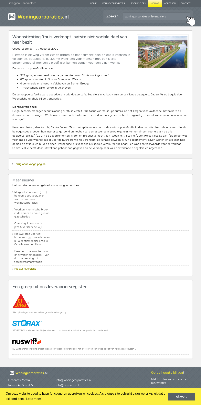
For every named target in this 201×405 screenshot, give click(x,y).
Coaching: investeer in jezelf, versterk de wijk (28, 225)
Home (93, 3)
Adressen (170, 3)
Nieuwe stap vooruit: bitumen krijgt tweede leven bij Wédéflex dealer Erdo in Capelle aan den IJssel (32, 239)
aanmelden (30, 3)
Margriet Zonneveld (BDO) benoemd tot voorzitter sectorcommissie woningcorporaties (31, 197)
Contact (185, 3)
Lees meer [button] (33, 398)
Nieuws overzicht (25, 269)
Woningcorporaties (113, 3)
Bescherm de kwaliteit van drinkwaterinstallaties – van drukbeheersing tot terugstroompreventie (31, 257)
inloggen (14, 3)
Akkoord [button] (181, 396)
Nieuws (155, 3)
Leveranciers (138, 3)
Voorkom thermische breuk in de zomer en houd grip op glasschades (31, 213)
